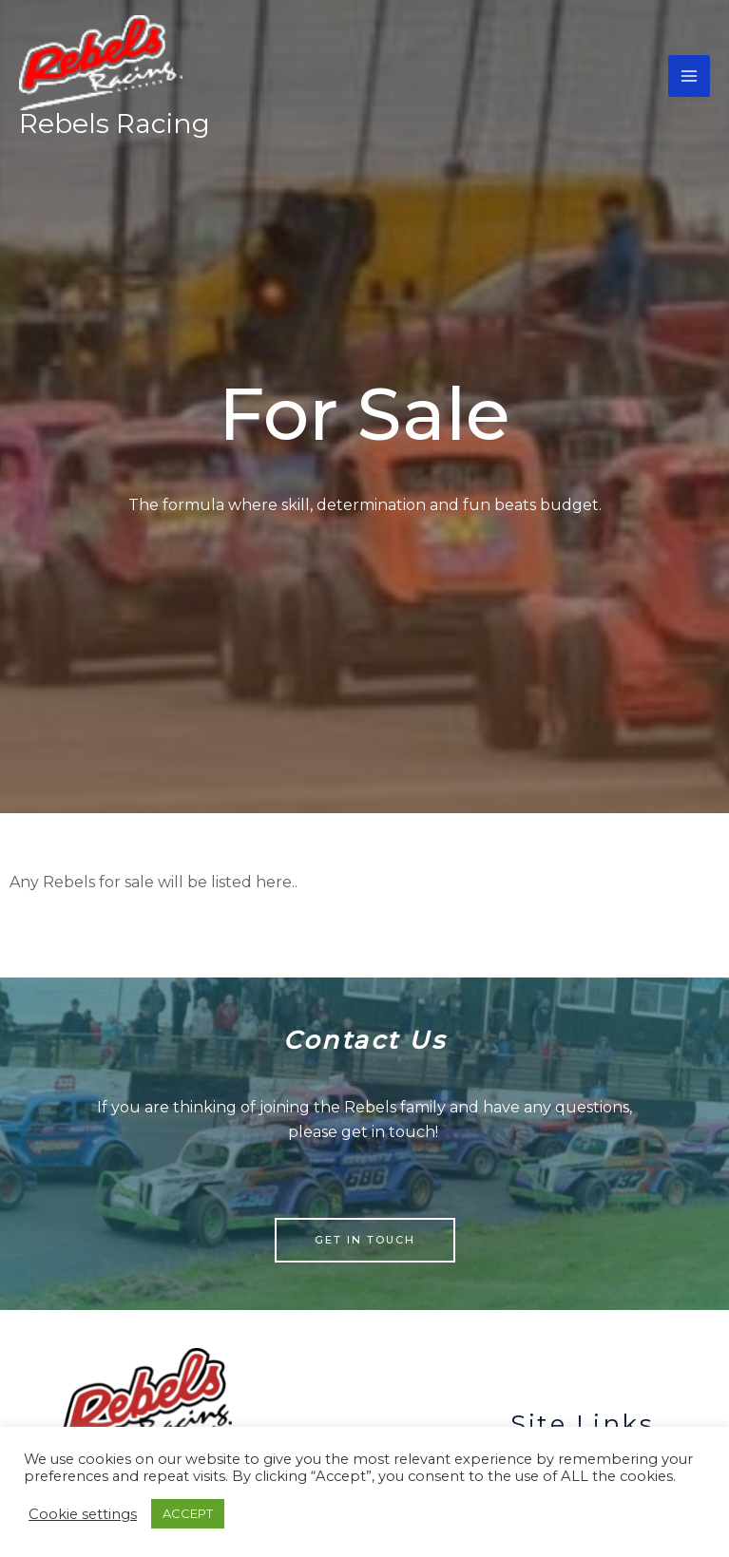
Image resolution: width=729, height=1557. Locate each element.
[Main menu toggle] (689, 79)
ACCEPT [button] (188, 1513)
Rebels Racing (114, 128)
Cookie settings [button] (83, 1514)
